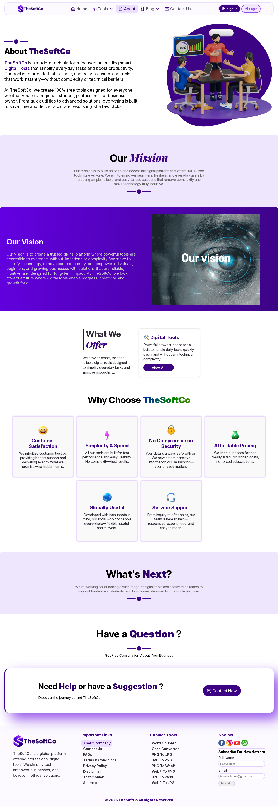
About (127, 9)
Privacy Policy (95, 766)
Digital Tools (17, 68)
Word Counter (164, 743)
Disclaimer (92, 771)
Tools (103, 9)
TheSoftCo (15, 63)
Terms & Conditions (100, 760)
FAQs (87, 754)
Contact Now (222, 690)
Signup (229, 9)
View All (158, 367)
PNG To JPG (162, 754)
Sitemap (90, 783)
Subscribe (226, 783)
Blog (150, 9)
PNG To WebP (163, 766)
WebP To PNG (163, 771)
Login (251, 9)
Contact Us (178, 9)
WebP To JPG (163, 783)
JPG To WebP (163, 777)
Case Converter (165, 749)
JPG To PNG (162, 760)
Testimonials (94, 777)
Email (222, 770)
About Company (97, 743)
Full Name (226, 758)
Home (79, 9)
